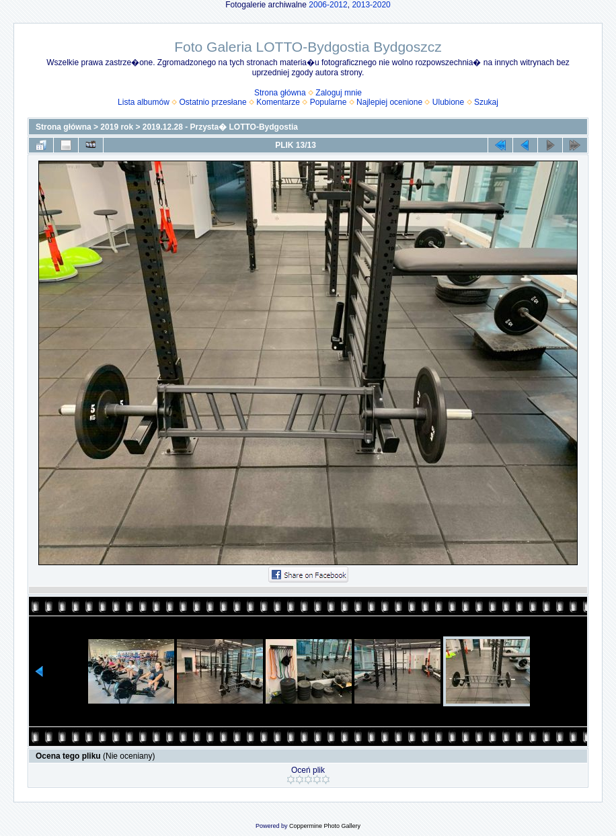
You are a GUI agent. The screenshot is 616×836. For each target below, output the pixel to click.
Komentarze (278, 102)
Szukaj (486, 102)
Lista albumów (143, 102)
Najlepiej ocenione (389, 102)
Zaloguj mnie (338, 92)
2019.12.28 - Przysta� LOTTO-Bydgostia (220, 127)
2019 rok (116, 127)
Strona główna (280, 92)
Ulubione (448, 102)
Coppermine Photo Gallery (324, 826)
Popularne (328, 102)
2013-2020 (371, 4)
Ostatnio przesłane (213, 102)
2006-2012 (328, 4)
